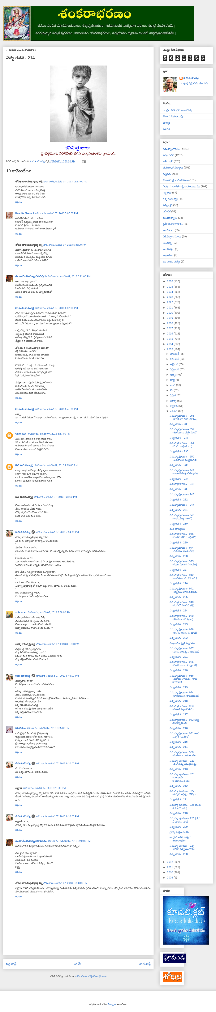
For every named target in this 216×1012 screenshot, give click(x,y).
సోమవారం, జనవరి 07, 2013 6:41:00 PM (56, 409)
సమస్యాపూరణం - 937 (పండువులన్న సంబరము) (184, 650)
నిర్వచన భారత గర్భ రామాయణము (181, 186)
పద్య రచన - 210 (179, 813)
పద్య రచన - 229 (179, 542)
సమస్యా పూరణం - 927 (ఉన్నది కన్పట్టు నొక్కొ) (183, 792)
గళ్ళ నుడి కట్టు (170, 198)
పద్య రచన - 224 (179, 610)
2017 (170, 328)
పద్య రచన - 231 (179, 509)
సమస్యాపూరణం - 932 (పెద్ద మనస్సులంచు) (184, 721)
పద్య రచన (168, 155)
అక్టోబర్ (174, 364)
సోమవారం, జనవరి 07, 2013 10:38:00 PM (65, 883)
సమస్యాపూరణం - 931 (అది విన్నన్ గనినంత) (184, 735)
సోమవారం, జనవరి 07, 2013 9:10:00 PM (57, 763)
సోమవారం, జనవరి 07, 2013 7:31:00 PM (55, 496)
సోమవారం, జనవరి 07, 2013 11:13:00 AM (65, 181)
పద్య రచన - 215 (179, 741)
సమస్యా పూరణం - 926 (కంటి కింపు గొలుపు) (185, 806)
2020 (170, 312)
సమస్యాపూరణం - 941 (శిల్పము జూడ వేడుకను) (184, 590)
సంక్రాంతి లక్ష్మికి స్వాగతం (182, 643)
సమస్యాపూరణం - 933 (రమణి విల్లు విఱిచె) (182, 707)
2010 (170, 872)
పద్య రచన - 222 (179, 637)
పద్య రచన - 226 (179, 583)
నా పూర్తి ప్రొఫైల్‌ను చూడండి (193, 83)
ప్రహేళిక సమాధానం (173, 223)
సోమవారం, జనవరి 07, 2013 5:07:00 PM (56, 213)
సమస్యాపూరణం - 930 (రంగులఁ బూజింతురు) (183, 754)
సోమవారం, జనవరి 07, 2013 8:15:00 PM (57, 644)
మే (172, 390)
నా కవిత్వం (168, 249)
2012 (170, 861)
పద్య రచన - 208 (179, 854)
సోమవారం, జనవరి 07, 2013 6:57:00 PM (49, 433)
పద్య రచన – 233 (179, 489)
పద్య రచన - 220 (179, 670)
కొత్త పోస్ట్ (11, 963)
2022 (170, 302)
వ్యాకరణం (168, 255)
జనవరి (174, 411)
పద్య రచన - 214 (179, 746)
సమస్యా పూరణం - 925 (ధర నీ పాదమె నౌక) (184, 820)
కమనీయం (20, 728)
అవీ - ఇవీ (168, 161)
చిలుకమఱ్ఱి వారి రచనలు (176, 180)
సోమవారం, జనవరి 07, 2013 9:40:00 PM (69, 841)
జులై (172, 379)
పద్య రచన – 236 (179, 451)
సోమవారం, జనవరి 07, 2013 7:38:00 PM (49, 612)
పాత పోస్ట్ (145, 963)
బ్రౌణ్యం (166, 122)
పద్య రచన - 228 (179, 556)
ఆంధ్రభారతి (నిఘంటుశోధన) (177, 110)
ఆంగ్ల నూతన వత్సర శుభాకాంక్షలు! (180, 839)
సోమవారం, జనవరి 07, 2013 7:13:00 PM (56, 465)
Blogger (112, 1004)
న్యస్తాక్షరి (167, 192)
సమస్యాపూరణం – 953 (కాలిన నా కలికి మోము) (183, 417)
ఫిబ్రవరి (174, 405)
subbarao (21, 612)
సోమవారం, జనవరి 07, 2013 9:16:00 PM (57, 816)
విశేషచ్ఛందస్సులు (172, 236)
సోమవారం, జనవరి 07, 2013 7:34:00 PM (57, 532)
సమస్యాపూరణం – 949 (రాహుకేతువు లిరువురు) (184, 472)
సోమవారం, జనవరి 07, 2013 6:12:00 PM (69, 276)
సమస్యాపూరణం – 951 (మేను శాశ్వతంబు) (182, 444)
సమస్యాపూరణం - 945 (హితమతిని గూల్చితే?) (183, 535)
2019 (170, 317)
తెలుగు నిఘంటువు (173, 116)
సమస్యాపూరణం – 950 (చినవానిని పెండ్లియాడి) (183, 458)
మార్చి (173, 400)
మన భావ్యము (177, 528)
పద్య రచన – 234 (179, 478)
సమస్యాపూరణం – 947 (182, 504)
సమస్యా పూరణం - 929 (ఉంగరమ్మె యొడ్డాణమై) (183, 762)
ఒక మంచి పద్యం (171, 261)
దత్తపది (167, 173)
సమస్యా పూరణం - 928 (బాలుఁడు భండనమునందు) (182, 777)
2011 (170, 867)
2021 (170, 307)
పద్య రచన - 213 (179, 769)
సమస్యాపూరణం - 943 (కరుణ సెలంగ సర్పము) (183, 563)
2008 (170, 877)
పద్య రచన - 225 (179, 596)
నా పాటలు (168, 230)
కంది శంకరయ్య (22, 532)
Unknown (21, 433)
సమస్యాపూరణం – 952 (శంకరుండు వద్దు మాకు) (183, 431)
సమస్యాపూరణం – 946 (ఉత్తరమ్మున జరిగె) (182, 517)
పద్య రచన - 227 (179, 569)
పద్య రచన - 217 (179, 714)
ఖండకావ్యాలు (170, 217)
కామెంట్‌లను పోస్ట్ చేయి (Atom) (90, 976)
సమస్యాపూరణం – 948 (182, 483)
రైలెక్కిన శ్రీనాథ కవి (179, 832)
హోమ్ (77, 963)
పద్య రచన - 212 (179, 785)
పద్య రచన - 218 (179, 700)
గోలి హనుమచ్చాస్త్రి (24, 465)
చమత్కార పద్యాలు (173, 167)
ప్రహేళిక (167, 211)
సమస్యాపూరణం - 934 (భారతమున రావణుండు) (184, 694)
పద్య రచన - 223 (179, 624)
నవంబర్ (175, 358)
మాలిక (166, 128)
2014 (170, 344)
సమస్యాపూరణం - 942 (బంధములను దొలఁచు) (183, 576)
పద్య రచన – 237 (179, 437)
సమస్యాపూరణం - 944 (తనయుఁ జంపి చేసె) (182, 549)
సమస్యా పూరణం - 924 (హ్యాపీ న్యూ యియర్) (182, 847)
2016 (170, 333)
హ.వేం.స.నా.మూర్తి (24, 308)
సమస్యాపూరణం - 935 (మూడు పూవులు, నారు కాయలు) (183, 679)
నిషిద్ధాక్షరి (167, 205)
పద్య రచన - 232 (179, 499)
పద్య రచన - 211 (179, 799)
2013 (170, 349)
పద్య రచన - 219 (179, 687)
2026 (170, 281)
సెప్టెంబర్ (175, 369)
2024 (170, 291)
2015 (170, 338)
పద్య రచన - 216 (179, 728)
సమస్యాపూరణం (171, 148)
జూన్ (173, 385)
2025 (170, 286)
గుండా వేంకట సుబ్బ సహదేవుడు (31, 276)
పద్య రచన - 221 (179, 656)
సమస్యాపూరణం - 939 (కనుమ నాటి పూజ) (182, 617)
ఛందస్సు (167, 242)
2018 (170, 323)
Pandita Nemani (24, 213)
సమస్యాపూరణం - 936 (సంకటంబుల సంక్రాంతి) (183, 663)
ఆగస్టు (173, 374)
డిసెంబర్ (175, 353)
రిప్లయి (18, 202)
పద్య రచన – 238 (179, 424)
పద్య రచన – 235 (179, 464)
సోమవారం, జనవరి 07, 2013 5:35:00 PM (64, 244)
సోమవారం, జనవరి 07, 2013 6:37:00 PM (56, 308)
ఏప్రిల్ (173, 395)
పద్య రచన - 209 (179, 826)
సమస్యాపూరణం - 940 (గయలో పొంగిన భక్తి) (182, 604)
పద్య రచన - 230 (179, 523)
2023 (170, 297)
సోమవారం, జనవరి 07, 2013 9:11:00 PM (44, 788)
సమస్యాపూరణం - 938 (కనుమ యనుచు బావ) (183, 631)
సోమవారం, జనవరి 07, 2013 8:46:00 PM (57, 675)
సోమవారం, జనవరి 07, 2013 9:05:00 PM (48, 728)
